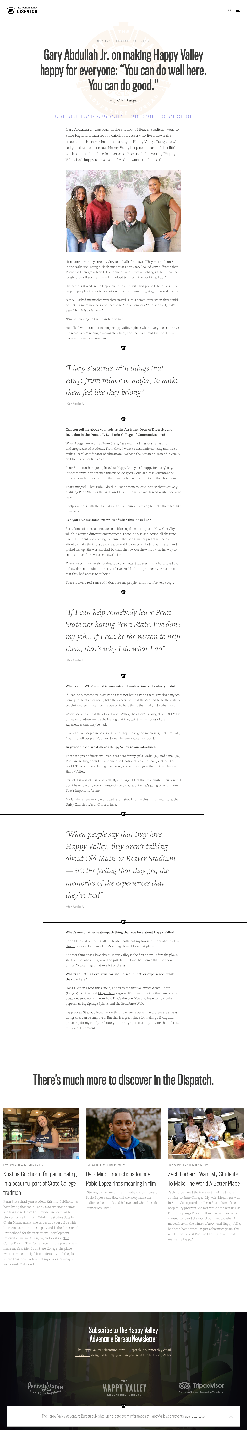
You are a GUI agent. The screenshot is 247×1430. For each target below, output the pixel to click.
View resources (194, 1416)
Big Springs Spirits (95, 1003)
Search (230, 10)
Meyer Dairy (106, 993)
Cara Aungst (127, 100)
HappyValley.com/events (167, 1416)
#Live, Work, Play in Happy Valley (89, 116)
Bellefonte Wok (132, 1003)
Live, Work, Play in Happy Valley (23, 1165)
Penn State (211, 1202)
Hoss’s (70, 946)
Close (231, 1416)
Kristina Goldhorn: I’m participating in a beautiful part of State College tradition (40, 1183)
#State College (177, 116)
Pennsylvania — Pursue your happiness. (45, 1388)
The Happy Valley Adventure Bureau (124, 1388)
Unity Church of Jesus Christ (86, 804)
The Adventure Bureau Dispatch (22, 10)
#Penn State (142, 116)
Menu (238, 10)
